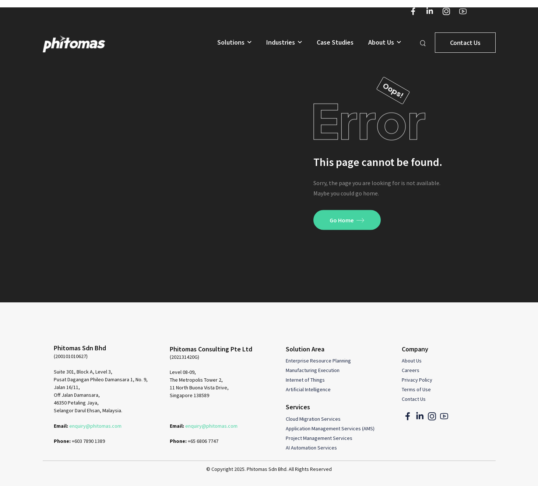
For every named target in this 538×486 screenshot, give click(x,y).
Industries (280, 42)
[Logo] (74, 43)
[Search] (424, 43)
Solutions (231, 42)
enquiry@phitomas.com (95, 426)
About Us (381, 42)
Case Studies (335, 42)
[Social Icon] (413, 11)
